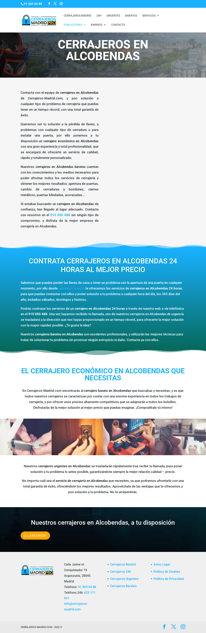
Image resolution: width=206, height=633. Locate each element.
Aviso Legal (162, 564)
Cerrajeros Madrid (77, 15)
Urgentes (113, 15)
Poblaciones (73, 24)
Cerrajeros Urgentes (124, 579)
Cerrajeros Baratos (123, 586)
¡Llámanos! (35, 535)
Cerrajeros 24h (120, 571)
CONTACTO (118, 24)
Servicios (149, 15)
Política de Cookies (167, 571)
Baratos (131, 15)
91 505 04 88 (87, 587)
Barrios (96, 24)
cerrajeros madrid (71, 288)
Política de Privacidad (169, 579)
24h (98, 15)
